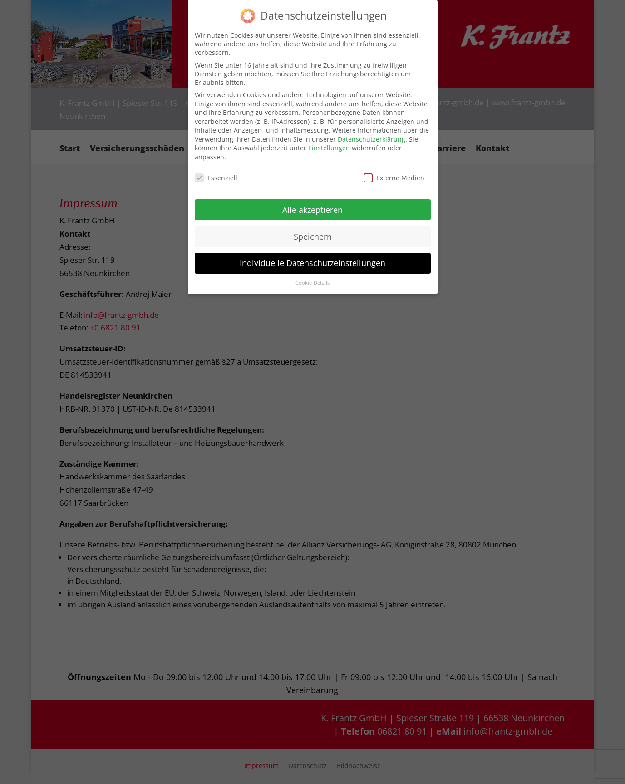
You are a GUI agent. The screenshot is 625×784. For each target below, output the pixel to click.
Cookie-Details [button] (312, 283)
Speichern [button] (313, 236)
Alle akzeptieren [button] (312, 209)
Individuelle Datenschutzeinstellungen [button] (312, 262)
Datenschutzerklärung (371, 139)
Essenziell (216, 177)
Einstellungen (329, 147)
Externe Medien (394, 177)
